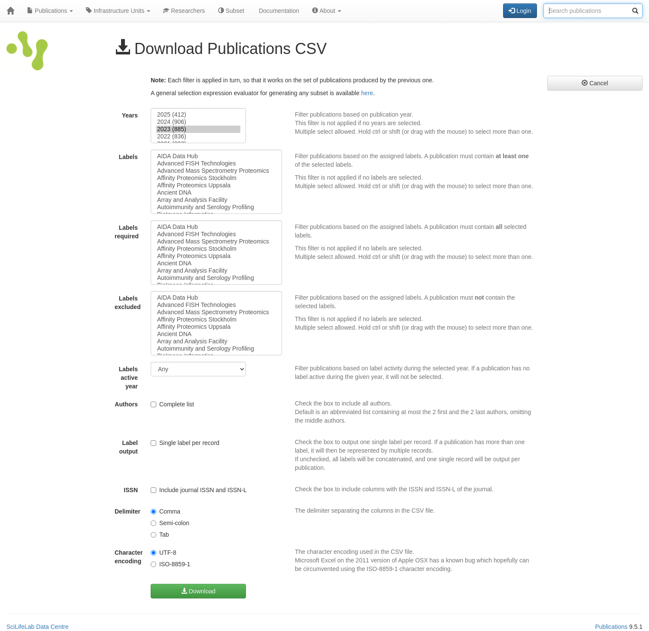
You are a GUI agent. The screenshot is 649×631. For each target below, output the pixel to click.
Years (130, 115)
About (326, 10)
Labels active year (128, 378)
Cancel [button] (595, 83)
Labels (128, 156)
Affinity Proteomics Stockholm (216, 178)
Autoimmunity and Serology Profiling (216, 207)
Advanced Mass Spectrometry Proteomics (216, 170)
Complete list (172, 404)
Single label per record (185, 442)
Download (198, 591)
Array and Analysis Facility (216, 200)
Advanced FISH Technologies (216, 163)
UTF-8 (163, 552)
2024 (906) (198, 122)
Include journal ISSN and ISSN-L (199, 490)
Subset (231, 10)
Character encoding (129, 557)
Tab (160, 534)
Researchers (184, 10)
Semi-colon (170, 523)
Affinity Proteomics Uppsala (216, 185)
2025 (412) (198, 114)
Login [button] (520, 10)
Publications (50, 10)
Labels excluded (128, 302)
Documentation (278, 10)
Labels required (127, 232)
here (367, 93)
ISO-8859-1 (170, 564)
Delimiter (127, 511)
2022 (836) (198, 136)
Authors (126, 404)
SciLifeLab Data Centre (37, 626)
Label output (128, 447)
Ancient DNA (216, 192)
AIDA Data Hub (216, 156)
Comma (165, 511)
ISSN (131, 490)
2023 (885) (198, 129)
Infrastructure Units (118, 10)
